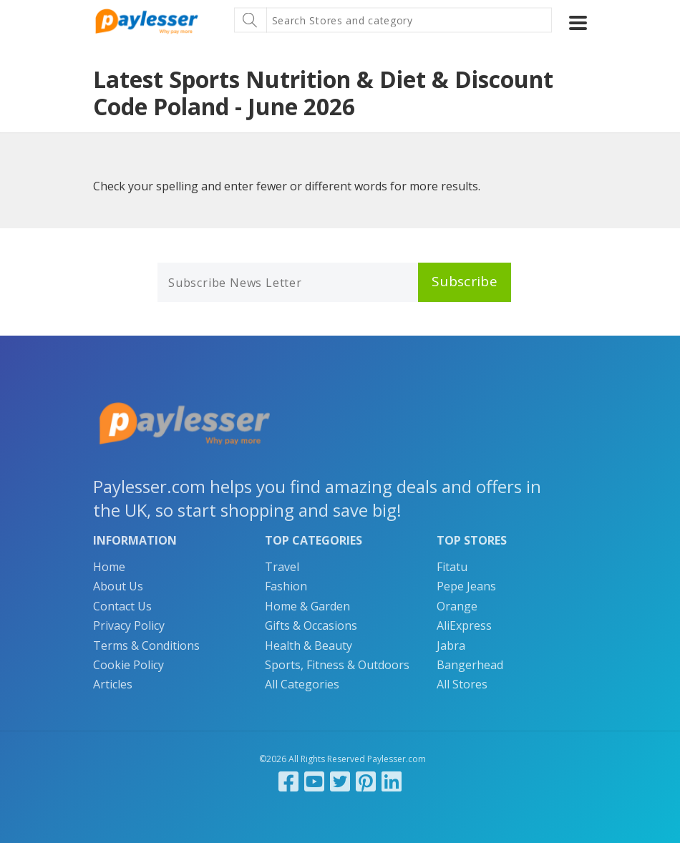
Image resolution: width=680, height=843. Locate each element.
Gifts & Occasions (311, 625)
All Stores (462, 684)
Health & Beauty (308, 645)
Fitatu (452, 567)
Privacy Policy (129, 625)
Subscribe (464, 281)
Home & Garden (307, 606)
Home (109, 567)
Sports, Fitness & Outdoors (337, 665)
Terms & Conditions (146, 645)
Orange (457, 606)
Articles (112, 684)
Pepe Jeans (466, 586)
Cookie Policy (128, 665)
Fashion (286, 586)
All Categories (302, 684)
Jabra (451, 645)
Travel (282, 567)
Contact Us (122, 606)
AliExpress (464, 625)
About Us (118, 586)
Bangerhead (470, 665)
